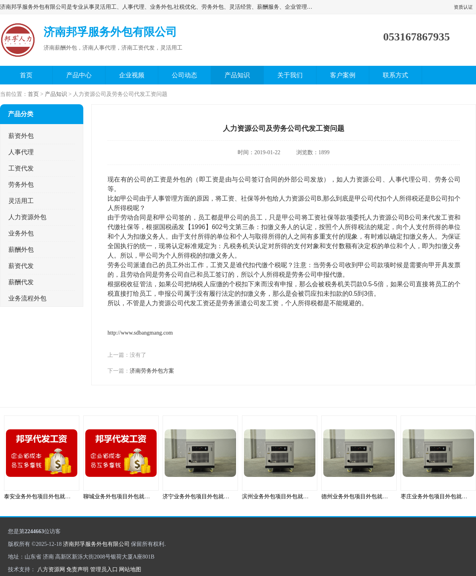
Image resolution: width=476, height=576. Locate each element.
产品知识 (237, 75)
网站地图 (130, 569)
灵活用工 (21, 200)
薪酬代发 (21, 282)
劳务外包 (21, 184)
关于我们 (290, 75)
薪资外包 (21, 135)
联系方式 (395, 75)
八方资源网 (51, 569)
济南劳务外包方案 (152, 371)
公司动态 (184, 75)
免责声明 (77, 569)
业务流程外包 (27, 298)
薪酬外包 (21, 249)
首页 (26, 75)
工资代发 (21, 168)
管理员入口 (104, 569)
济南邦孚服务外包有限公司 (96, 544)
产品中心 (79, 75)
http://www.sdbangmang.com (140, 333)
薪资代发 (21, 265)
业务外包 (21, 233)
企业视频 (131, 75)
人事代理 (21, 152)
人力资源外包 (27, 217)
